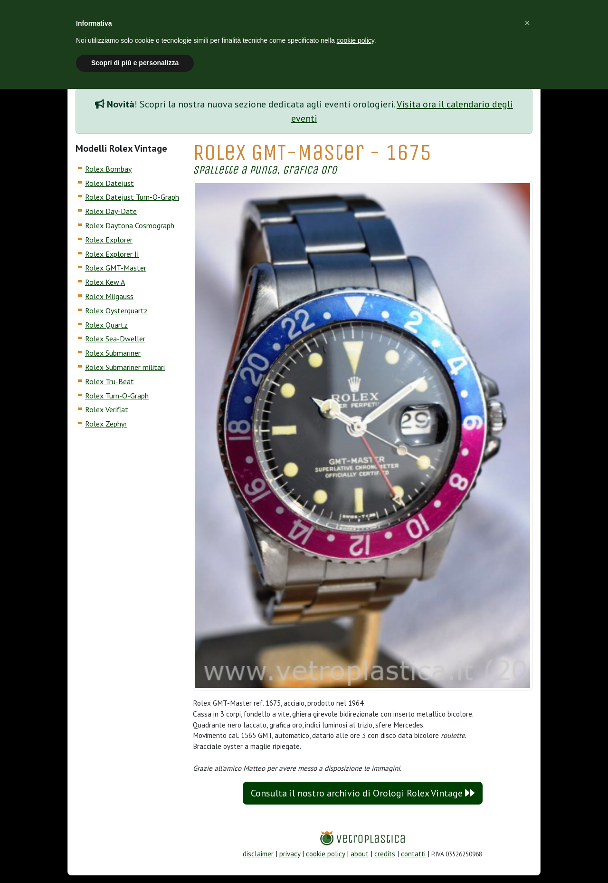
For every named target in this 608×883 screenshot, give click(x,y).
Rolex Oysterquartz (116, 310)
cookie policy (325, 853)
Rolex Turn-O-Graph (117, 395)
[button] (527, 22)
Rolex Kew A (105, 282)
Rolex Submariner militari (125, 367)
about (360, 853)
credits (384, 853)
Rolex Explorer (109, 239)
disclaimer (258, 853)
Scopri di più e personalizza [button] (135, 63)
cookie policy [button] (355, 40)
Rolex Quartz (106, 325)
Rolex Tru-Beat (109, 381)
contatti (413, 853)
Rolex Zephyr (106, 423)
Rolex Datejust (109, 183)
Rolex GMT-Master (115, 267)
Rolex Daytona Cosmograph (129, 225)
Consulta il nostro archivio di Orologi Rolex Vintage (363, 793)
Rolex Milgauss (109, 296)
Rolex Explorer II (112, 254)
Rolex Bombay (108, 169)
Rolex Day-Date (111, 211)
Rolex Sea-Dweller (115, 338)
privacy (289, 853)
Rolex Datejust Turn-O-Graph (132, 197)
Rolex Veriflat (106, 409)
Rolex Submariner (113, 353)
